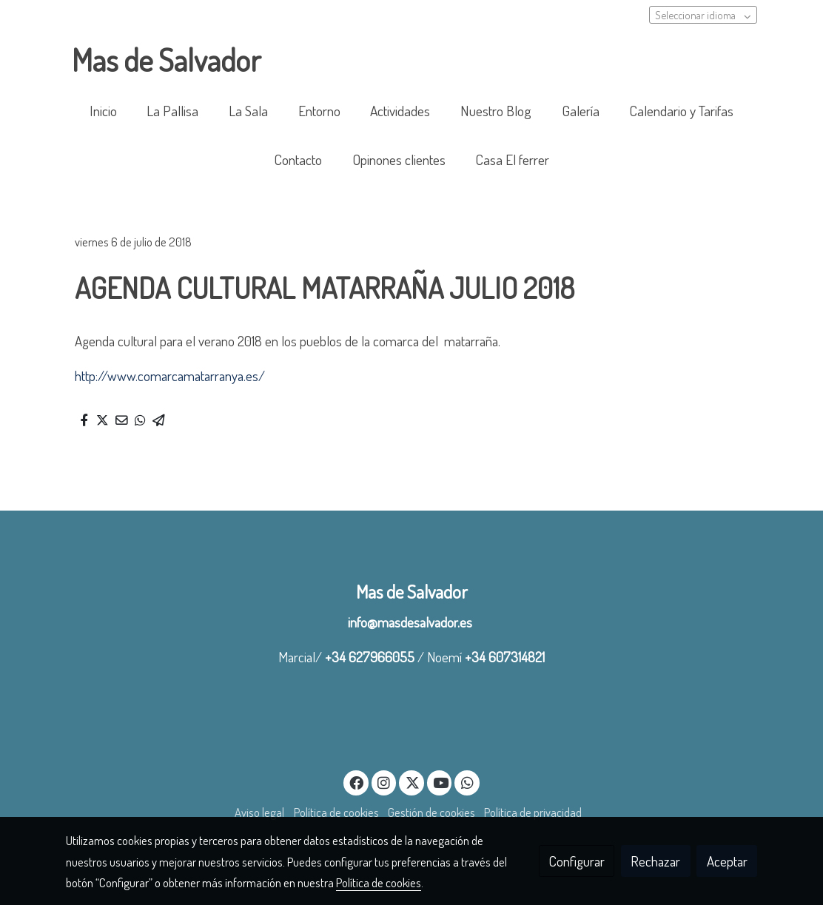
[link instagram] (384, 782)
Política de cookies (336, 812)
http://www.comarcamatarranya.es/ (170, 375)
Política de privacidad (533, 812)
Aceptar (727, 860)
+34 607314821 (505, 656)
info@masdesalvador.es (411, 621)
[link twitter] (412, 782)
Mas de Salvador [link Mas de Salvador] (166, 59)
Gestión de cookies (431, 812)
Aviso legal (259, 812)
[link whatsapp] (467, 782)
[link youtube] (441, 782)
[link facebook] (356, 782)
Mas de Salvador (412, 591)
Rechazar (655, 860)
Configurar (577, 860)
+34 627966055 (369, 656)
